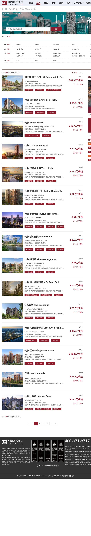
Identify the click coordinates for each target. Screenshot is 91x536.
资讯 (61, 3)
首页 (31, 3)
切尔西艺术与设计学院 (78, 56)
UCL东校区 (38, 56)
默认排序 (74, 72)
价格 (81, 72)
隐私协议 (71, 476)
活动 (53, 3)
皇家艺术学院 (20, 53)
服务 (69, 3)
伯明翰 (37, 44)
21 (47, 423)
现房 (17, 60)
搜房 (38, 3)
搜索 (56, 29)
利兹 (73, 44)
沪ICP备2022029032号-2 (55, 476)
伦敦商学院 (19, 56)
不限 (8, 44)
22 (51, 423)
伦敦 (18, 44)
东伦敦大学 (38, 53)
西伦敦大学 (56, 56)
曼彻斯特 (56, 44)
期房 (36, 60)
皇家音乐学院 (57, 53)
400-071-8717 (28, 8)
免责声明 (65, 476)
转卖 (54, 60)
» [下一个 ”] (55, 423)
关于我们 (78, 3)
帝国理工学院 (76, 53)
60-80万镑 (56, 49)
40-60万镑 (38, 49)
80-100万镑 (75, 49)
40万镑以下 (19, 49)
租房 (46, 3)
